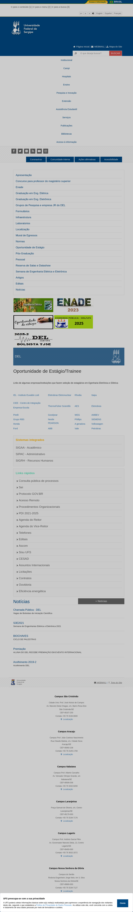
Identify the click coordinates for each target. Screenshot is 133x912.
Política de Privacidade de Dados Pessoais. (54, 905)
